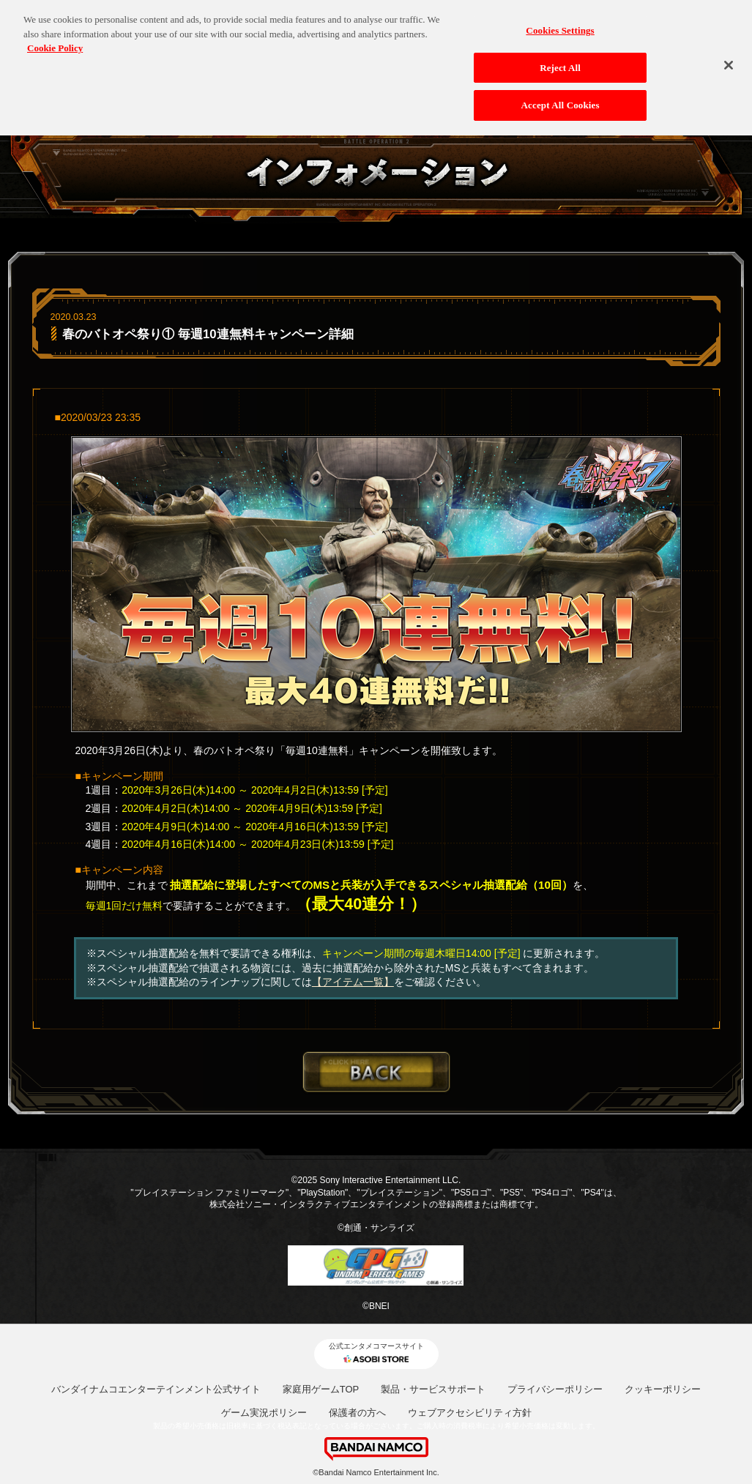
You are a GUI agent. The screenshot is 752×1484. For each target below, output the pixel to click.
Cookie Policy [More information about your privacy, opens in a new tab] (55, 41)
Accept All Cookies (560, 99)
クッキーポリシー (663, 1389)
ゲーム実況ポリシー (264, 1412)
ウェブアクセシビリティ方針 (470, 1412)
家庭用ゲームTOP (321, 1389)
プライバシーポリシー (555, 1389)
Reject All (560, 61)
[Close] (728, 58)
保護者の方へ (357, 1412)
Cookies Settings (560, 23)
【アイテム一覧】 (353, 982)
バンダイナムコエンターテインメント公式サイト (156, 1389)
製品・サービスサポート (433, 1389)
